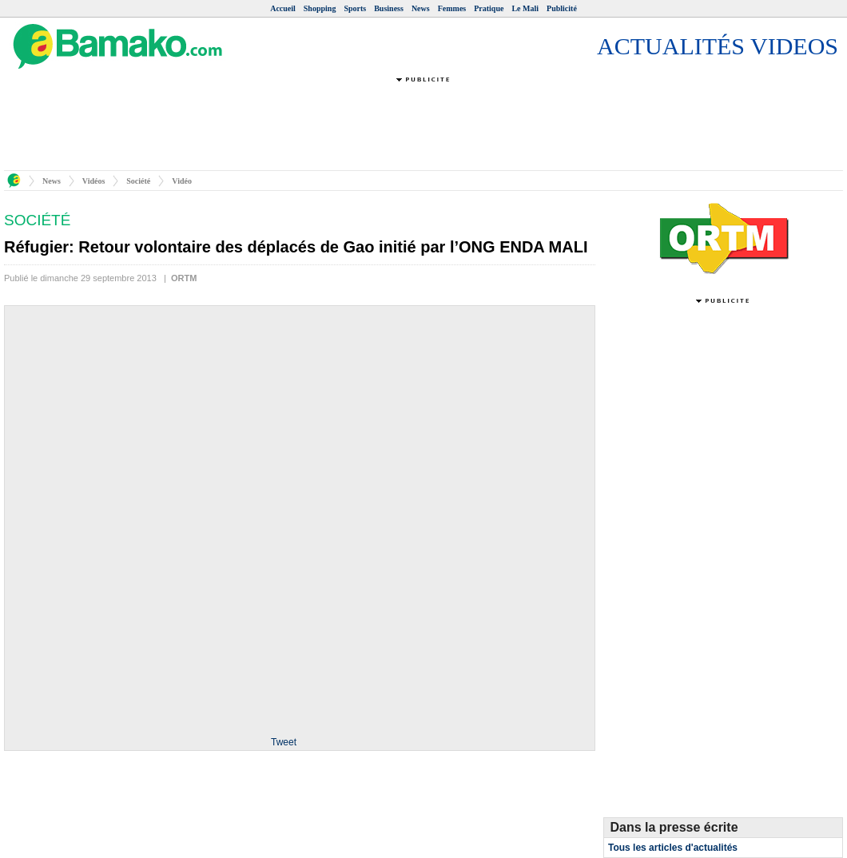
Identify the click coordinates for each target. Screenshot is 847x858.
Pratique (488, 8)
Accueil (283, 8)
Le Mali (525, 8)
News (421, 8)
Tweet (283, 742)
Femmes (452, 8)
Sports (355, 8)
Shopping (320, 8)
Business (389, 8)
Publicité (562, 8)
